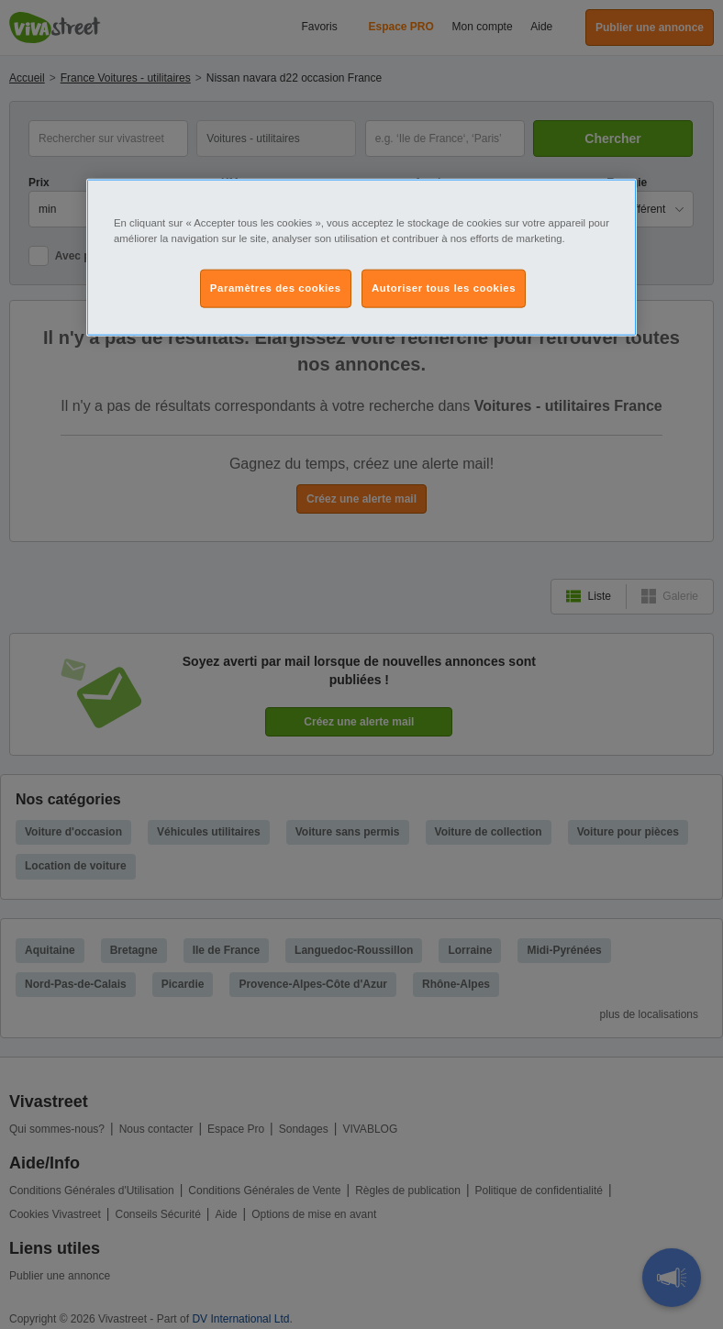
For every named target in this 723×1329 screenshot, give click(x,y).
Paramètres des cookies (275, 287)
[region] (361, 258)
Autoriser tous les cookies (444, 287)
